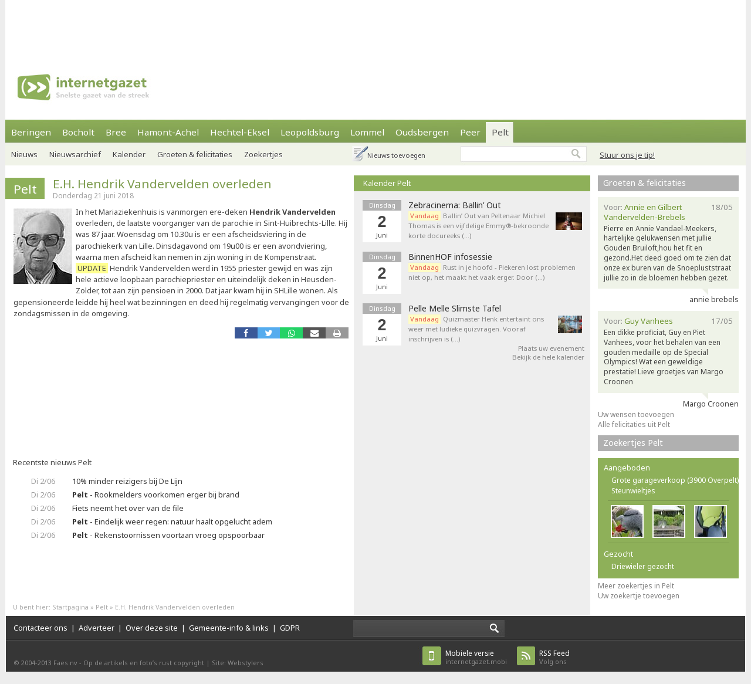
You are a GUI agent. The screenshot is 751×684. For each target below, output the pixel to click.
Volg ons (554, 657)
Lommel (367, 132)
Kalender (129, 154)
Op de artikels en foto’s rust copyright (143, 662)
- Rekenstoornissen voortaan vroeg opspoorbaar (168, 535)
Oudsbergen (422, 132)
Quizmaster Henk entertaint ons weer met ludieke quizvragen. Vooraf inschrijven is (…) (476, 328)
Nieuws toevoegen (396, 155)
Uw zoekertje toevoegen (638, 596)
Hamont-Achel (168, 132)
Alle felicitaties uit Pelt (634, 424)
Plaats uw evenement (551, 348)
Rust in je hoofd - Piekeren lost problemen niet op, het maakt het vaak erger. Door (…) (492, 272)
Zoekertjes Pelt (633, 442)
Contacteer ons (40, 627)
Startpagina (70, 606)
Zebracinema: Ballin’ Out (454, 205)
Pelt (500, 132)
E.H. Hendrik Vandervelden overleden (162, 183)
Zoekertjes (263, 154)
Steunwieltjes (633, 491)
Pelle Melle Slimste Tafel (454, 308)
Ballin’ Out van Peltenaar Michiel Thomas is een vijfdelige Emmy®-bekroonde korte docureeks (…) (478, 225)
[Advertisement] (375, 26)
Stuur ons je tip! (627, 155)
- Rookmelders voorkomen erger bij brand (155, 494)
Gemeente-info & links (229, 627)
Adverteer (96, 627)
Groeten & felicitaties (194, 154)
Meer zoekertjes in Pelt (636, 586)
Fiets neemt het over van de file (128, 508)
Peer (470, 132)
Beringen (31, 132)
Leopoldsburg (309, 132)
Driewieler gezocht (642, 566)
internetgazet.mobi (476, 657)
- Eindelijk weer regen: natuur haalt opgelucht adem (172, 521)
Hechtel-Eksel (239, 132)
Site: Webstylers (237, 662)
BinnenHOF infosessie (450, 257)
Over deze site (152, 627)
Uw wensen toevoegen (636, 414)
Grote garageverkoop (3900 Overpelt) (675, 480)
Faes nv (65, 662)
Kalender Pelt (387, 183)
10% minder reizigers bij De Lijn (127, 481)
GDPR (290, 627)
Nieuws (24, 154)
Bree (116, 132)
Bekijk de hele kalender (548, 357)
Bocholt (78, 132)
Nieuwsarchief (75, 154)
